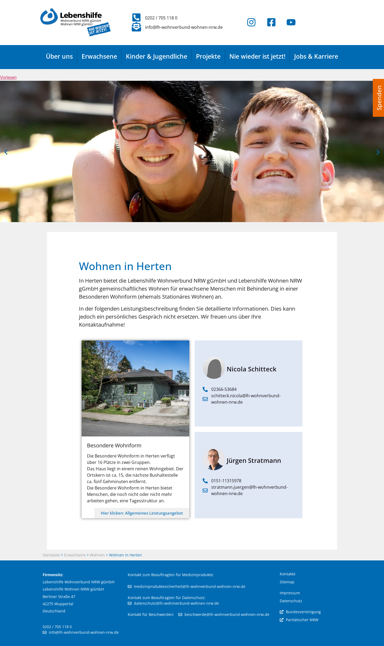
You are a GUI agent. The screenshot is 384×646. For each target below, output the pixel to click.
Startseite (51, 554)
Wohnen (97, 554)
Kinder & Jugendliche (156, 56)
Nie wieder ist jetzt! (257, 56)
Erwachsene (99, 56)
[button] (6, 152)
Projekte (208, 56)
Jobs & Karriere (316, 56)
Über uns (59, 56)
